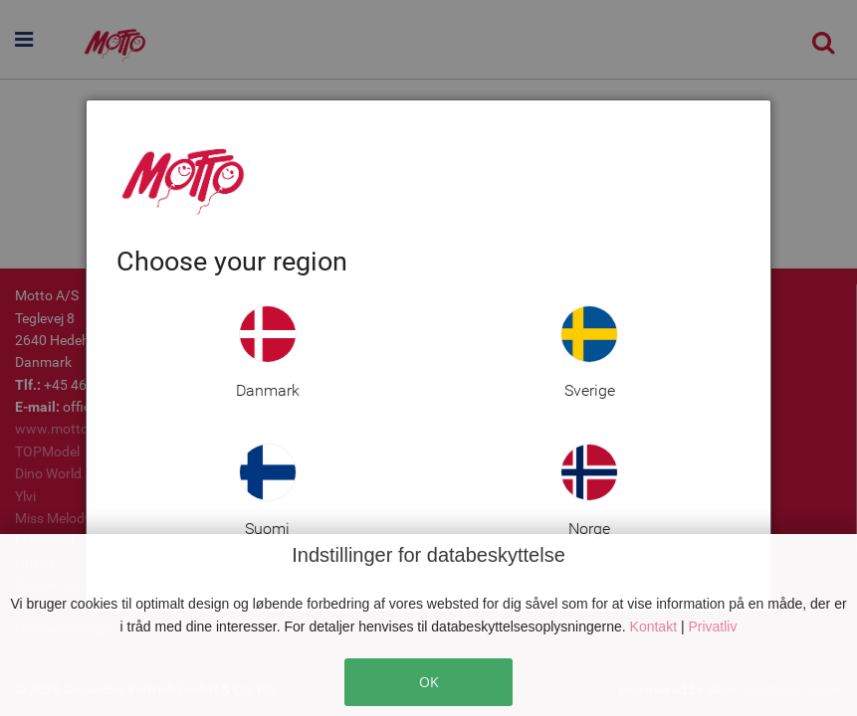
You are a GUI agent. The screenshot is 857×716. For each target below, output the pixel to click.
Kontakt (655, 626)
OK (429, 681)
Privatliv (712, 626)
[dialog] (428, 355)
